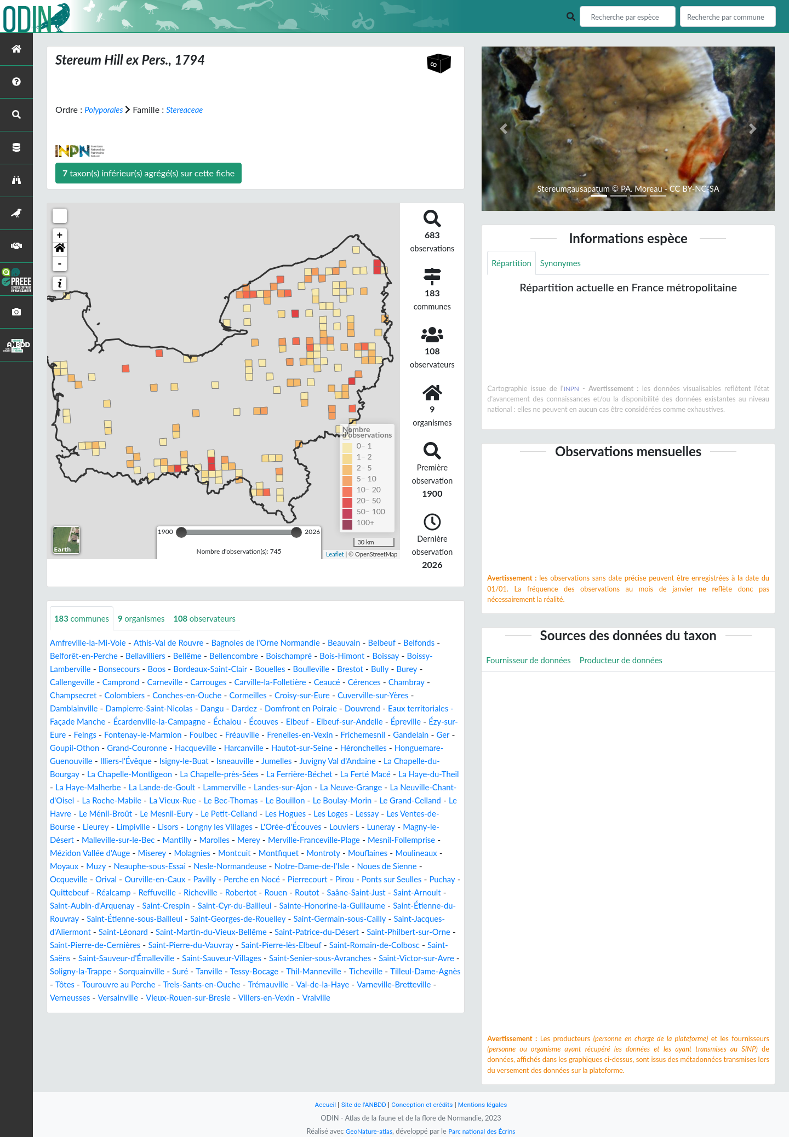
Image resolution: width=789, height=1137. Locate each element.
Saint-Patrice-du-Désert (134, 959)
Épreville (103, 735)
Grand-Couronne (296, 748)
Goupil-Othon (229, 748)
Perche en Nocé (311, 893)
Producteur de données (631, 661)
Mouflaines (389, 867)
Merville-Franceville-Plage (298, 853)
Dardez (301, 709)
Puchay (113, 906)
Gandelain (154, 748)
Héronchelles (149, 761)
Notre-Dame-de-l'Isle (383, 880)
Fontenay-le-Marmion (258, 735)
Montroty (342, 867)
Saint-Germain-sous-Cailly (140, 945)
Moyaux (118, 880)
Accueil (318, 1104)
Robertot (338, 906)
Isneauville (433, 761)
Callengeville (130, 682)
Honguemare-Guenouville (231, 761)
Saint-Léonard (331, 945)
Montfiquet (294, 867)
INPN (571, 389)
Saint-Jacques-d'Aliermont (248, 945)
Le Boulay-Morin (246, 814)
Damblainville (118, 709)
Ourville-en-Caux (208, 893)
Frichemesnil (103, 748)
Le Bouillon (185, 814)
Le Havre (377, 814)
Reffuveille (248, 906)
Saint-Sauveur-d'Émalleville (392, 972)
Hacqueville (359, 748)
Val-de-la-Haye (307, 1011)
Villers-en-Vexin (281, 1024)
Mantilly (152, 853)
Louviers (293, 840)
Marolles (191, 853)
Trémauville (249, 1011)
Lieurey (424, 827)
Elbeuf (388, 722)
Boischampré (347, 656)
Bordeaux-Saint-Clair (285, 669)
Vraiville (334, 1024)
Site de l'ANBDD (360, 1104)
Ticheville (312, 998)
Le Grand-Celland (318, 814)
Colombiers (182, 696)
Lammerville (73, 801)
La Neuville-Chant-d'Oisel (299, 801)
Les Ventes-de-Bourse (360, 827)
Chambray (74, 696)
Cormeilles (314, 696)
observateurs (215, 618)
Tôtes (432, 998)
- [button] (60, 264)
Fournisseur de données (532, 661)
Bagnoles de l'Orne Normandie (281, 643)
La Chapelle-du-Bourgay (226, 775)
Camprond (183, 682)
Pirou (410, 893)
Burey (88, 682)
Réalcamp (202, 906)
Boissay (64, 669)
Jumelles (66, 775)
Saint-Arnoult (120, 919)
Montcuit (247, 867)
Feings (196, 735)
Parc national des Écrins (484, 1131)
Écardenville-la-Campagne (240, 722)
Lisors (105, 840)
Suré (115, 998)
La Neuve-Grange (208, 801)
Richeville (294, 906)
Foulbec (323, 735)
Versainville (122, 1024)
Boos (228, 669)
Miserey (159, 867)
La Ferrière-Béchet (111, 788)
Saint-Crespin (279, 919)
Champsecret (127, 696)
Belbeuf (406, 643)
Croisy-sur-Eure (372, 696)
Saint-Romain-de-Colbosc (232, 972)
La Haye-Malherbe (325, 788)
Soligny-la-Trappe (384, 985)
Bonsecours (189, 669)
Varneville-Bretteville (383, 1011)
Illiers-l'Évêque (317, 761)
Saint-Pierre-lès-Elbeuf (131, 972)
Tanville (146, 998)
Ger (188, 748)
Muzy (152, 880)
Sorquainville (74, 998)
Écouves (352, 722)
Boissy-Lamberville (123, 669)
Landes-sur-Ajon (135, 801)
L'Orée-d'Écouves (236, 840)
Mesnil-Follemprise (392, 853)
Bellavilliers (194, 656)
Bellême (239, 656)
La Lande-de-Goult (405, 788)
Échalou (313, 722)
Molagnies (202, 867)
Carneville (229, 682)
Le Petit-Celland (150, 827)
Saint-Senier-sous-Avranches (199, 985)
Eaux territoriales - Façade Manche (116, 722)
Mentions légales (487, 1104)
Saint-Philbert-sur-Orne (232, 959)
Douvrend (427, 709)
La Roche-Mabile (388, 801)
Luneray (332, 840)
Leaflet (335, 554)
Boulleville (393, 669)
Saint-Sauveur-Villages (92, 985)
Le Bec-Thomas (127, 814)
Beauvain (365, 643)
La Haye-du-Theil (250, 788)
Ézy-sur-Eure (151, 735)
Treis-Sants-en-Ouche (178, 1011)
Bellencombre (288, 656)
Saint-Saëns (310, 972)
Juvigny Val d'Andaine (131, 775)
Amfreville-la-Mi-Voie (91, 643)
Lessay (298, 827)
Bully (59, 682)
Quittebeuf (154, 906)
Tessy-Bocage (194, 998)
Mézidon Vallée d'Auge (93, 867)
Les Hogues (211, 827)
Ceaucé (403, 682)
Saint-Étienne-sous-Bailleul (304, 932)
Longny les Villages (160, 840)
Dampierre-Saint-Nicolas (199, 709)
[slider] (181, 532)
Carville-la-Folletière (342, 682)
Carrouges (276, 682)
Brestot (435, 669)
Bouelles (349, 669)
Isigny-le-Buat (378, 761)
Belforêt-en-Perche (128, 656)
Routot (408, 906)
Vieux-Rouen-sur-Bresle (197, 1024)
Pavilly (260, 893)
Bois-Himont (404, 656)
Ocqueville (115, 893)
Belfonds (67, 656)
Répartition (512, 263)
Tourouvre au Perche (89, 1011)
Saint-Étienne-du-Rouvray (194, 932)
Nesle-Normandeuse (295, 880)
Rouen (374, 906)
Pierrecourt (370, 893)
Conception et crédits (423, 1104)
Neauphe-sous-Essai (209, 880)
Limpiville (68, 840)
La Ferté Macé (182, 788)
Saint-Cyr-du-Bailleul (352, 919)
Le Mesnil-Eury (83, 827)
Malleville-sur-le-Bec (89, 853)
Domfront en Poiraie (362, 709)
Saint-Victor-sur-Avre (302, 985)
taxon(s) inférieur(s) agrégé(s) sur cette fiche (148, 173)
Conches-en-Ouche (248, 696)
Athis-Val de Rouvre (177, 643)
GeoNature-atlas (366, 1131)
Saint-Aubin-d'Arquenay (199, 919)
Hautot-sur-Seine (83, 761)
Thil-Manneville (257, 998)
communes (83, 618)
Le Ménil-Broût (430, 814)
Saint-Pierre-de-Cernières (334, 959)
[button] (60, 250)
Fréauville (364, 735)
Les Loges (259, 827)
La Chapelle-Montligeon (327, 775)
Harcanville (411, 748)
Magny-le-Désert (388, 840)
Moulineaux (72, 880)
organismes (147, 618)
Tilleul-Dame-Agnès (376, 998)
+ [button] (60, 235)
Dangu (266, 709)
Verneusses (71, 1024)
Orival (155, 893)
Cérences (443, 682)
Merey (228, 853)
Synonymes (565, 263)
